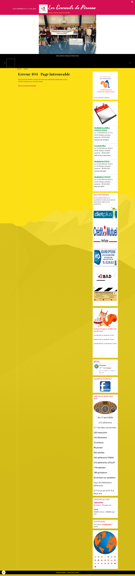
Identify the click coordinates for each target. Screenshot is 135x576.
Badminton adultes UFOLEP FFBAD (102, 128)
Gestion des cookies (73, 572)
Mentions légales (61, 572)
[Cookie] (4, 572)
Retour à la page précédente (27, 86)
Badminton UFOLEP (102, 177)
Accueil (19, 69)
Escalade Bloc (100, 146)
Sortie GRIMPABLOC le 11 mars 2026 (24, 9)
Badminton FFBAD (102, 161)
